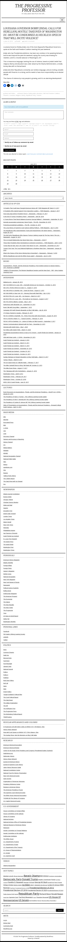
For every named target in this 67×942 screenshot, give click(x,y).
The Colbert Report (9, 478)
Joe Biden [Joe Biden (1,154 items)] (26, 885)
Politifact (6, 678)
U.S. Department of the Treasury (12, 847)
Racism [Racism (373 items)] (16, 894)
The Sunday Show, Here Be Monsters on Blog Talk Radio (20, 735)
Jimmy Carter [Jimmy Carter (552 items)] (18, 885)
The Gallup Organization (10, 703)
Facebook (6, 631)
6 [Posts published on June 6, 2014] (50, 170)
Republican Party (31, 95)
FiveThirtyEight (7, 663)
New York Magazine (9, 579)
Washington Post (8, 547)
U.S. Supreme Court (9, 856)
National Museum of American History (14, 825)
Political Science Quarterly (10, 588)
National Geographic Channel (11, 456)
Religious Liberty (20, 95)
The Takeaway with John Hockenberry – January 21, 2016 (20, 371)
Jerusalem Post (7, 511)
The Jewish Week (8, 544)
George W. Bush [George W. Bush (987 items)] (41, 882)
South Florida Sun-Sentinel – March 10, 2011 (16, 343)
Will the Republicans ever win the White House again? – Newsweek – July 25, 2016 (27, 256)
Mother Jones (7, 574)
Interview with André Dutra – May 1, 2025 (15, 327)
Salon (5, 686)
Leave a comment (29, 41)
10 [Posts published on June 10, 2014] (25, 174)
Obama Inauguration (9, 865)
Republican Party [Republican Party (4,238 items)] (28, 893)
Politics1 (5, 675)
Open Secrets (7, 778)
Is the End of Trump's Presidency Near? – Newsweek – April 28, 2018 (23, 216)
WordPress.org (7, 929)
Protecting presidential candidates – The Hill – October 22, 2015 (22, 225)
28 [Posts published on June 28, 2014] (59, 180)
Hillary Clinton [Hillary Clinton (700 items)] (8, 885)
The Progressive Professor (33, 8)
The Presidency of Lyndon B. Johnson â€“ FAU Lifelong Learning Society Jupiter (26, 402)
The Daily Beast (8, 700)
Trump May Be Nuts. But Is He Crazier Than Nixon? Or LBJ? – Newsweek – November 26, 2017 (31, 245)
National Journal (8, 669)
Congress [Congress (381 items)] (51, 876)
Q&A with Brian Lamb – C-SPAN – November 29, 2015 (19, 337)
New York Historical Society (11, 776)
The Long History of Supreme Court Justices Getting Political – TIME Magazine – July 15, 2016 (30, 228)
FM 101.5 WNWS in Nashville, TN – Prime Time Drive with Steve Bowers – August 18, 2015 (30, 316)
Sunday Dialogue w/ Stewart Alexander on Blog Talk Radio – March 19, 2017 (25, 357)
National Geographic (9, 577)
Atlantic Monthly (8, 563)
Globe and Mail (7, 505)
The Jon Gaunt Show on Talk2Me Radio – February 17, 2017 (21, 362)
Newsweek (6, 585)
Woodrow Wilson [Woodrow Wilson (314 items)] (46, 900)
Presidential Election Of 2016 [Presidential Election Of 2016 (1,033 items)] (15, 890)
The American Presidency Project (13, 790)
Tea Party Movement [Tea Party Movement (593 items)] (26, 897)
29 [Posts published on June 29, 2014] (7, 184)
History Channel (8, 442)
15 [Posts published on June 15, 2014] (7, 177)
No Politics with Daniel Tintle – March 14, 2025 (17, 330)
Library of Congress (9, 816)
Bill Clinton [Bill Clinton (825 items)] (44, 876)
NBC (4, 462)
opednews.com (7, 467)
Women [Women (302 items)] (39, 900)
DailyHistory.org (8, 753)
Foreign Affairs (7, 565)
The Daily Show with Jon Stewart (12, 481)
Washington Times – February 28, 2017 (14, 376)
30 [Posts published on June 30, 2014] (16, 184)
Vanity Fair (6, 619)
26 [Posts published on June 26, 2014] (42, 180)
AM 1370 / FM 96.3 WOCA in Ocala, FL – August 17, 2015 (20, 288)
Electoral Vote (7, 658)
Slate (4, 689)
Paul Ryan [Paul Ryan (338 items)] (12, 888)
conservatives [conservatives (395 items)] (58, 876)
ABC (4, 417)
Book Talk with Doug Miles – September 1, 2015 (17, 307)
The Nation (6, 602)
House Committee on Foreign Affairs (14, 811)
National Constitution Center (11, 770)
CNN (4, 434)
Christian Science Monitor (10, 502)
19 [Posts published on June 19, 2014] (42, 177)
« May (5, 189)
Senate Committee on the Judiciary (13, 833)
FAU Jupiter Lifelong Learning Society (14, 634)
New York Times (8, 525)
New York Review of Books (11, 582)
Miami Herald (7, 522)
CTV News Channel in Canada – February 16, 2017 (18, 313)
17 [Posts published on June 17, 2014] (25, 177)
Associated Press (8, 422)
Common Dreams (8, 652)
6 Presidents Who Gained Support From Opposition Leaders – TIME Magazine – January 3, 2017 (31, 211)
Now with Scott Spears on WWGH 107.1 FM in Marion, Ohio (20, 732)
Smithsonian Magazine (10, 593)
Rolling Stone (7, 591)
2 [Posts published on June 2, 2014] (16, 170)
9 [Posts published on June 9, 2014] (16, 174)
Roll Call (5, 683)
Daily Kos (6, 655)
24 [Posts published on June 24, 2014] (25, 180)
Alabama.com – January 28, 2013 (13, 282)
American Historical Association (12, 745)
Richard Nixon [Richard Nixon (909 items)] (45, 894)
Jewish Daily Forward (9, 513)
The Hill (5, 706)
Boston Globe (7, 497)
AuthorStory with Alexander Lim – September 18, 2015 (19, 304)
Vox (4, 484)
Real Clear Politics (8, 680)
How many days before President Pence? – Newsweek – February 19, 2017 (25, 214)
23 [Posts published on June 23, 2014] (16, 180)
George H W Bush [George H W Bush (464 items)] (29, 882)
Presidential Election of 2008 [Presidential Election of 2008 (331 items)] (22, 888)
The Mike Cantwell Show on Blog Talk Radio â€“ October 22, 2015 (22, 365)
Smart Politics (7, 692)
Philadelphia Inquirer (9, 530)
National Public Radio (9, 459)
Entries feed (6, 923)
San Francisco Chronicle (10, 533)
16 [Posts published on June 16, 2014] (16, 177)
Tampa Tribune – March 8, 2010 (12, 360)
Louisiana (12, 95)
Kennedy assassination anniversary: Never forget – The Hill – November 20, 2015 (27, 222)
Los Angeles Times (9, 519)
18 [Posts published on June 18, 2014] (33, 177)
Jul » (9, 189)
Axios (5, 649)
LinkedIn (5, 637)
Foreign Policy (7, 568)
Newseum (6, 828)
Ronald (18, 41)
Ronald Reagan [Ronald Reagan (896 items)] (57, 894)
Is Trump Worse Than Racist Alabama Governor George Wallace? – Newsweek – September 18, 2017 (33, 219)
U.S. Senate (6, 853)
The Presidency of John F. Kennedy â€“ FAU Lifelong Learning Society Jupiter (25, 399)
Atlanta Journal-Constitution (11, 494)
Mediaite (5, 450)
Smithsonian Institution (10, 836)
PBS (4, 470)
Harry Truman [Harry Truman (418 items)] (58, 882)
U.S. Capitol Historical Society (11, 801)
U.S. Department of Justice (11, 842)
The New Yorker (8, 607)
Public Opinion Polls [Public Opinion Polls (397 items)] (8, 894)
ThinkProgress (7, 717)
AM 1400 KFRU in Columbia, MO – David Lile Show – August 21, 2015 (23, 290)
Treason (38, 95)
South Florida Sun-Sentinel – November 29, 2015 (17, 348)
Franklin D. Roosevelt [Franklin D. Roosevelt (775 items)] (15, 882)
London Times (7, 516)
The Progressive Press (10, 711)
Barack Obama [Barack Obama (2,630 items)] (32, 875)
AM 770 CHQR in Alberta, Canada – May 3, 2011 (17, 302)
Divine (29, 938)
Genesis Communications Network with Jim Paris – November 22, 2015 (24, 324)
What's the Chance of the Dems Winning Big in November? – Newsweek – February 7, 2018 (30, 253)
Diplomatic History (8, 756)
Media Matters (7, 448)
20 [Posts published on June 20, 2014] (50, 177)
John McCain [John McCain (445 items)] (43, 885)
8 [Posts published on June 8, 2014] (7, 174)
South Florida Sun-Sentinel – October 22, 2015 (16, 354)
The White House (8, 839)
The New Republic (8, 605)
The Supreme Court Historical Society (14, 793)
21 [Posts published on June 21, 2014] (59, 177)
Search (60, 910)
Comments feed (8, 926)
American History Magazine (11, 560)
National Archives (8, 819)
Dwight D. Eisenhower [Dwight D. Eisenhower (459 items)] (44, 879)
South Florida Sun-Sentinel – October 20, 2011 (16, 351)
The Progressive (8, 610)
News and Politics (10, 93)
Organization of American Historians (14, 781)
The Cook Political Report (10, 697)
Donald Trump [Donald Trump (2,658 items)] (30, 879)
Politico (5, 672)
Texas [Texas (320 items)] (34, 897)
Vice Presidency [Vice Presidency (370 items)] (33, 900)
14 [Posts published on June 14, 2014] (59, 174)
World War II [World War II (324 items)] (53, 900)
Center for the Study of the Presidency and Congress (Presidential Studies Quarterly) (28, 750)
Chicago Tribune (8, 499)
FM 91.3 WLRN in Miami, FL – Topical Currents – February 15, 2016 (23, 318)
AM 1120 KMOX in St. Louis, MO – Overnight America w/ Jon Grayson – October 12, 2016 (29, 285)
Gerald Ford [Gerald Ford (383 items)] (51, 882)
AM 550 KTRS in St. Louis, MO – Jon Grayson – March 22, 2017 (21, 296)
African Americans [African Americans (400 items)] (18, 876)
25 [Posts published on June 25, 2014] (33, 180)
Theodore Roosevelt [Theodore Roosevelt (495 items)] (42, 897)
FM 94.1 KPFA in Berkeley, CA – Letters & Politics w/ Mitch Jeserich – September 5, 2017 (29, 321)
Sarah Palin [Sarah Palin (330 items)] (6, 897)
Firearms (6, 95)
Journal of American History (11, 762)
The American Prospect (10, 596)
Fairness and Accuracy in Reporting (13, 439)
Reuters (5, 473)
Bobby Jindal (32, 93)
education (39, 93)
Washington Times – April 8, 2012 (13, 374)
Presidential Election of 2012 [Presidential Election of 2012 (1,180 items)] (42, 887)
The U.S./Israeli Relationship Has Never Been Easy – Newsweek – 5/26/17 (25, 240)
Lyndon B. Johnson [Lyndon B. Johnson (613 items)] (54, 885)
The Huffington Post (9, 708)
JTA (4, 445)
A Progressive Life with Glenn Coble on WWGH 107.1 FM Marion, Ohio (24, 727)
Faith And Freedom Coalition (51, 93)
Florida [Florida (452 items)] (53, 879)
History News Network (10, 729)
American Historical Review (11, 748)
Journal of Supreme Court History (13, 764)
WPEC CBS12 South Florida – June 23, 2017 (16, 382)
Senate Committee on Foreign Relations (15, 830)
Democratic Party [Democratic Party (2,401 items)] (12, 879)
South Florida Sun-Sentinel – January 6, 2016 (16, 340)
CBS (4, 431)
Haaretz (5, 508)
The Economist (7, 599)
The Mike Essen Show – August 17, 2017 (15, 368)
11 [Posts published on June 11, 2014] (33, 174)
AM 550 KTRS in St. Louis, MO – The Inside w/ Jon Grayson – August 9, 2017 (25, 299)
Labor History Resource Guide (12, 767)
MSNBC (5, 453)
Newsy (5, 464)
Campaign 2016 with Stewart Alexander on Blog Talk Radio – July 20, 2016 (25, 310)
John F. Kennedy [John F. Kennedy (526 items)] (35, 885)
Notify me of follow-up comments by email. (19, 142)
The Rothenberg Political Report (12, 714)
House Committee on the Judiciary (13, 814)
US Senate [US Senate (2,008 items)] (24, 900)
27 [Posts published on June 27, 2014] (50, 180)
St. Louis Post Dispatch (10, 539)
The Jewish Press (8, 542)
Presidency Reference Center (11, 784)
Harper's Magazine (8, 571)
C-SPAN (5, 428)
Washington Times (8, 550)
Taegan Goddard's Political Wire (12, 694)
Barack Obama (23, 93)
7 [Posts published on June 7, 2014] (59, 170)
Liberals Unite (7, 666)
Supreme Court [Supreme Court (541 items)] (13, 897)
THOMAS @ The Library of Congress (14, 798)
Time (4, 613)
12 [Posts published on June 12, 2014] (42, 174)
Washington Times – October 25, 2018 (14, 379)
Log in (5, 920)
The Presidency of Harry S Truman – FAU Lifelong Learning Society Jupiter (25, 397)
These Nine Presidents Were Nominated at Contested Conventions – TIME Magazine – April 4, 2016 (32, 243)
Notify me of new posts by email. (16, 146)
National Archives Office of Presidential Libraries (17, 822)
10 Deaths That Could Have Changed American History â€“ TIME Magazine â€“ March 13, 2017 (31, 208)
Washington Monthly (9, 621)
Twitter (5, 640)
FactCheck (6, 661)
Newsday (6, 527)
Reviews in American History (11, 787)
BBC (4, 425)
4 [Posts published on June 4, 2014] (33, 170)
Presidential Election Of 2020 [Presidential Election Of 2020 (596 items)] (37, 890)
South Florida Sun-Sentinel (11, 536)
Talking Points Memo (9, 476)
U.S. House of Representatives (12, 850)
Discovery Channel (8, 436)
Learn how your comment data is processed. (40, 154)
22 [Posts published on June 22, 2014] (7, 180)
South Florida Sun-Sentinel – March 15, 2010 (16, 346)
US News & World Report (10, 616)
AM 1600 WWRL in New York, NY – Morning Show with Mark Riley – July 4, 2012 (26, 293)
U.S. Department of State (10, 844)
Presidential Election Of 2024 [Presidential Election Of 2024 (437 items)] (55, 890)
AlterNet (5, 419)
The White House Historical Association (14, 795)
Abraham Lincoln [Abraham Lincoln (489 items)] (8, 876)
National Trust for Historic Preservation (14, 773)
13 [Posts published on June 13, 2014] (50, 174)
